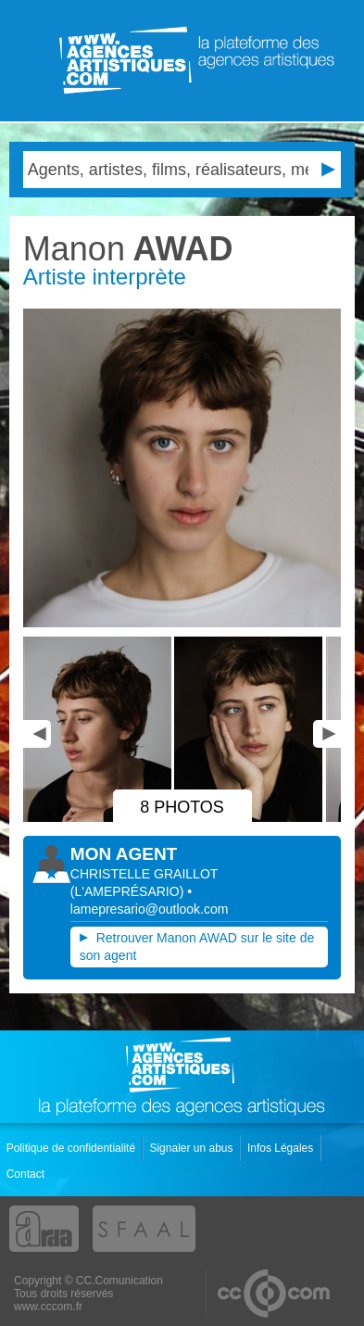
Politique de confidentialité (72, 1148)
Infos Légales (282, 1148)
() (128, 891)
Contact (27, 1174)
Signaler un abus (192, 1148)
